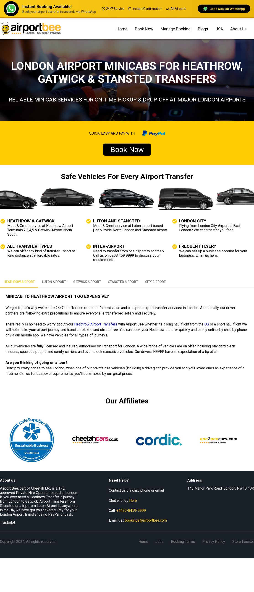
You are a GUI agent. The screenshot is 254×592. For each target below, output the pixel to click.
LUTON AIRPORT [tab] (54, 282)
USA (219, 29)
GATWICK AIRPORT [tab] (87, 282)
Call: (127, 510)
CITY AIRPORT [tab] (155, 282)
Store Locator (243, 541)
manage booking (176, 29)
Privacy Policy (213, 541)
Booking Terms (183, 541)
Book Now (144, 29)
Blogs (203, 29)
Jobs (159, 541)
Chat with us (123, 500)
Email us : (138, 520)
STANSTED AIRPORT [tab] (123, 282)
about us (238, 29)
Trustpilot (7, 522)
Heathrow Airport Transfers (95, 324)
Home (122, 29)
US (206, 324)
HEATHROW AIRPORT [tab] (19, 282)
